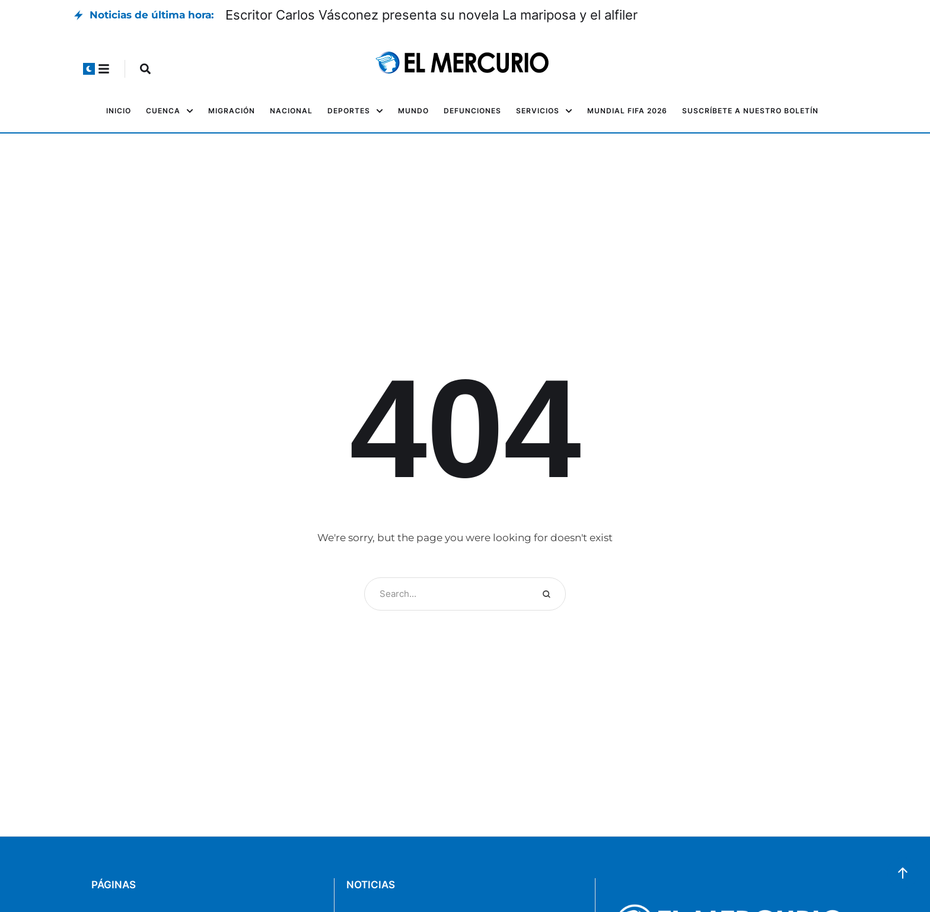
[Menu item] (118, 110)
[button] (89, 69)
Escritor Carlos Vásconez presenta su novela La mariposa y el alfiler (431, 15)
